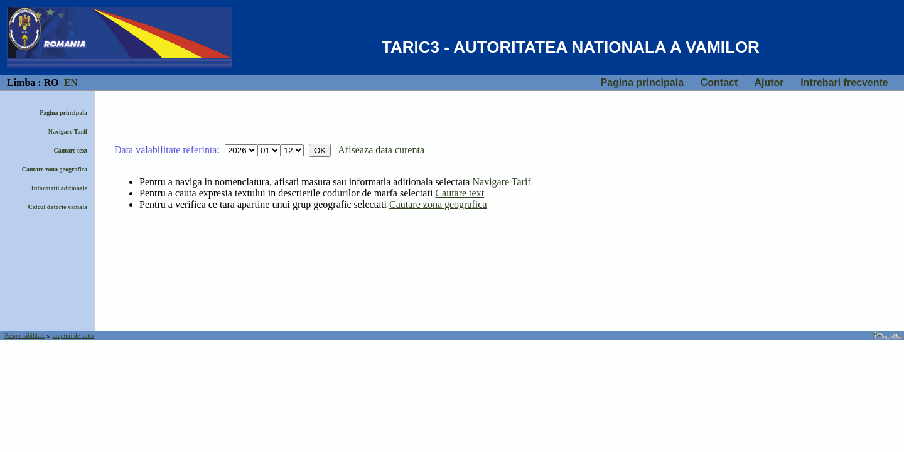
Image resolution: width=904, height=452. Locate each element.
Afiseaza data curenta (381, 149)
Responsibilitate (25, 335)
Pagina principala (642, 82)
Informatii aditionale (59, 188)
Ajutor (768, 82)
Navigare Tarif (67, 131)
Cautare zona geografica (54, 169)
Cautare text (70, 150)
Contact (719, 82)
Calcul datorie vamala (57, 206)
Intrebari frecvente (844, 82)
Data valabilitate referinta (165, 149)
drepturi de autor (74, 335)
